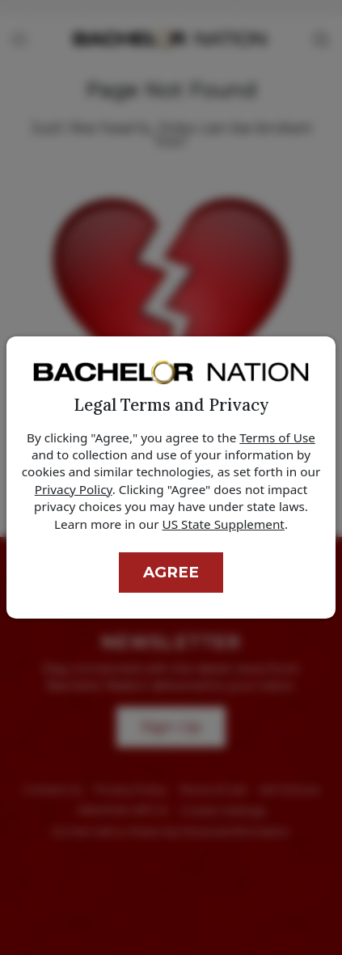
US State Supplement (224, 524)
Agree (171, 572)
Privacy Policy (73, 489)
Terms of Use (277, 437)
